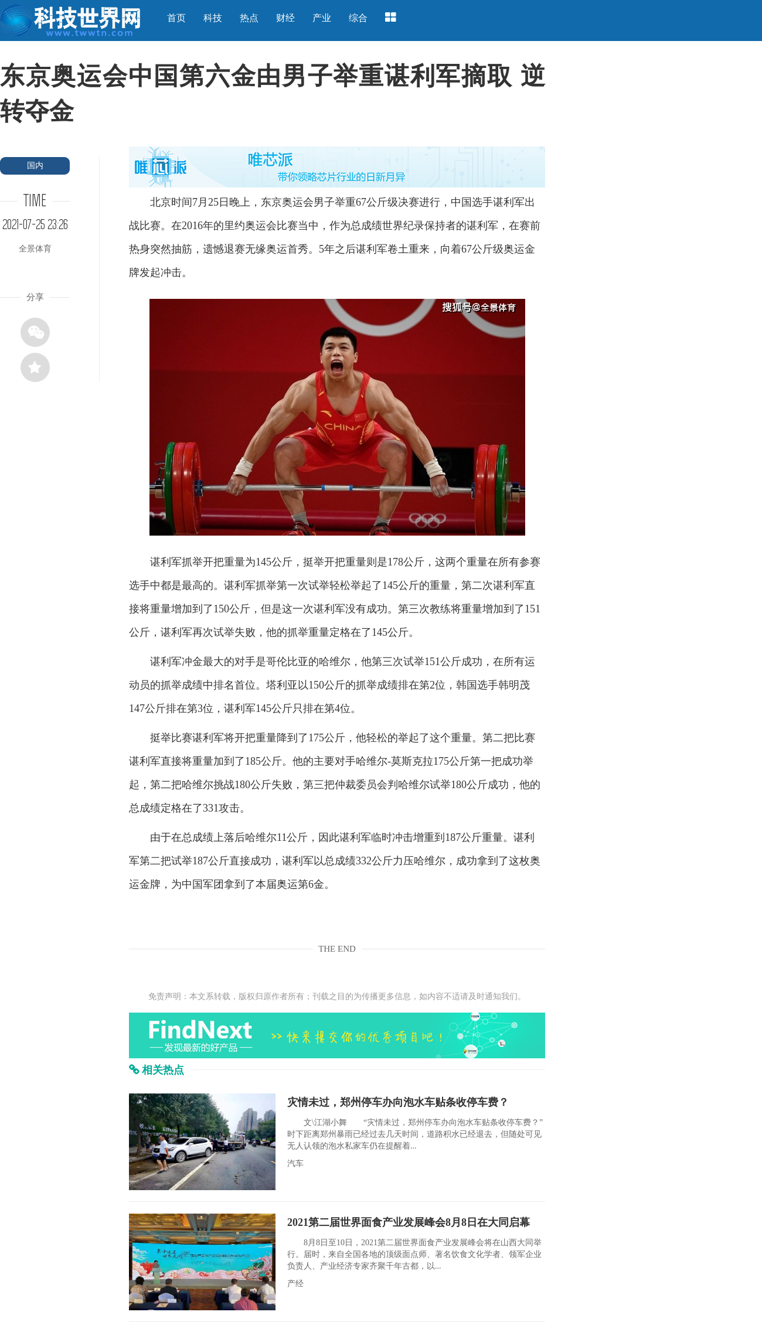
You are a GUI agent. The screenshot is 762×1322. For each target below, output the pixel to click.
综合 (358, 18)
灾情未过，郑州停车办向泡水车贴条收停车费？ (398, 1102)
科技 (212, 18)
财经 (285, 18)
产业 (321, 18)
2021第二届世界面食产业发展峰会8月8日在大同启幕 (408, 1222)
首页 (176, 18)
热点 (249, 18)
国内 (35, 165)
